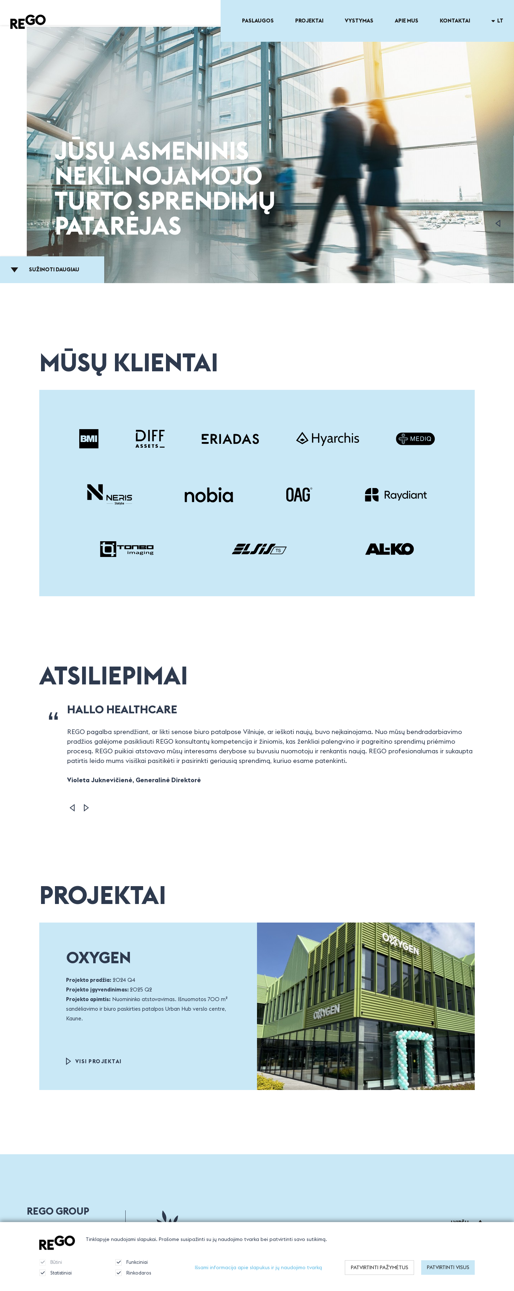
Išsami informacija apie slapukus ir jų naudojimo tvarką (258, 1274)
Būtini (50, 1269)
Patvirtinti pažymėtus (379, 1274)
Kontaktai (455, 20)
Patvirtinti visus (448, 1274)
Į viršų (467, 1222)
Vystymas (359, 20)
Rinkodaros (133, 1279)
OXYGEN (98, 957)
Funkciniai (131, 1269)
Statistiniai (55, 1279)
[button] (72, 808)
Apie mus (406, 20)
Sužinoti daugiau (45, 269)
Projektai (309, 20)
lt (498, 20)
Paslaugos (258, 20)
